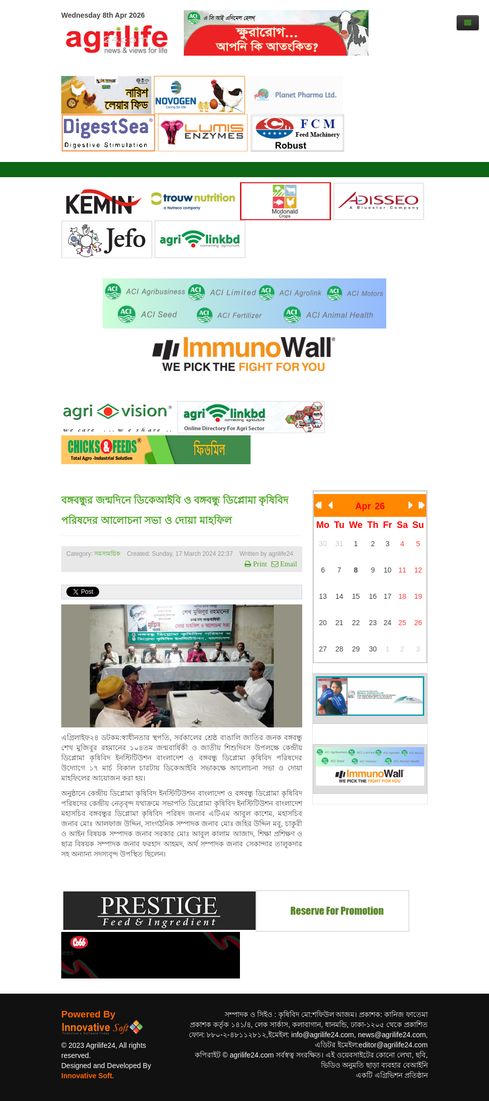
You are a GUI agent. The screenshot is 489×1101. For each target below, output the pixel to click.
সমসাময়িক (107, 553)
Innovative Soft (86, 1076)
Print (259, 563)
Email (287, 563)
